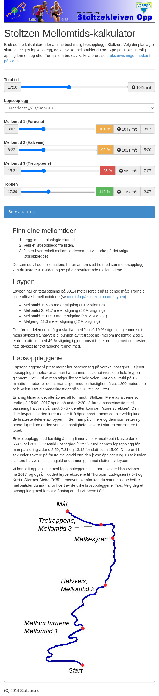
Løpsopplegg (16, 100)
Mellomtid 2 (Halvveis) (24, 142)
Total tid (11, 80)
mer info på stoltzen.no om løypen (96, 297)
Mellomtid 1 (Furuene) (24, 121)
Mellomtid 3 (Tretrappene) (27, 163)
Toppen (11, 184)
